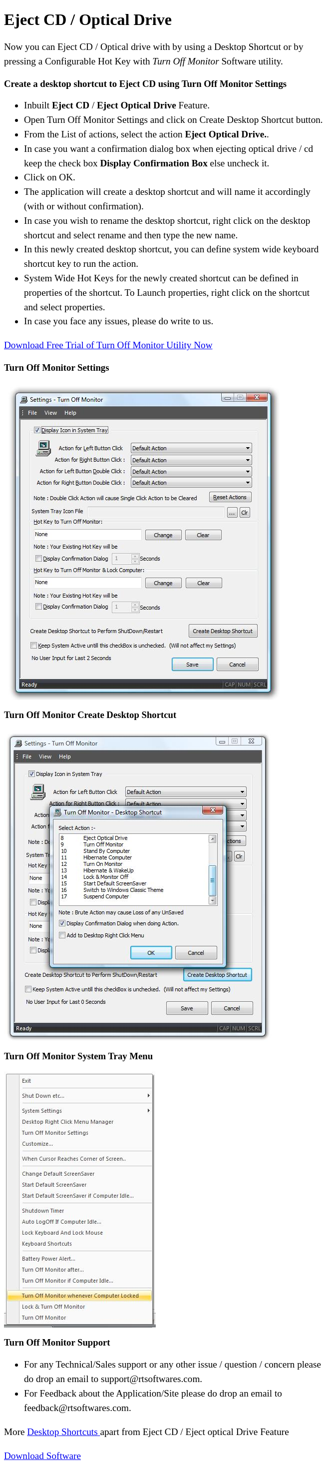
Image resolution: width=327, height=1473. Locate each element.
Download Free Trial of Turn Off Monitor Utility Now (108, 345)
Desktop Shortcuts (63, 1432)
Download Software (42, 1456)
